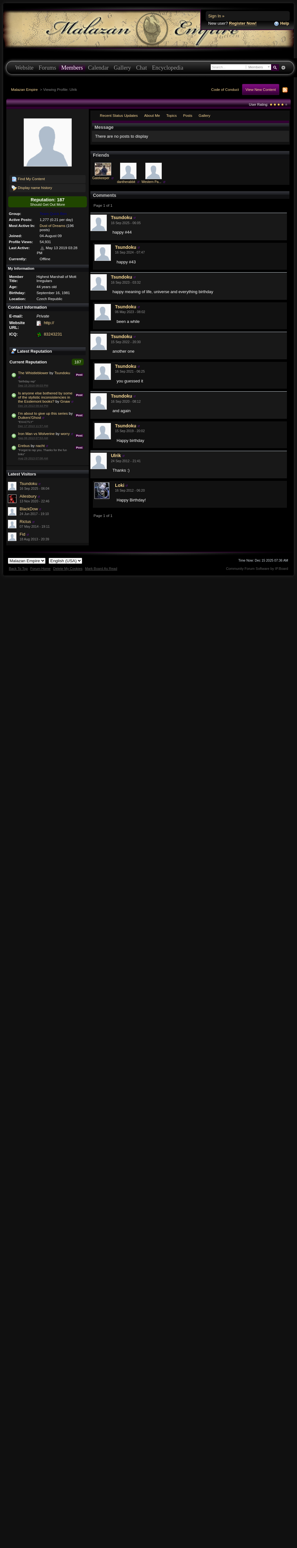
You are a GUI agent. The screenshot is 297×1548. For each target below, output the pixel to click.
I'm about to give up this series (43, 413)
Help (281, 23)
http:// (49, 322)
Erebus (24, 446)
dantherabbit (126, 182)
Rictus (25, 521)
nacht (40, 446)
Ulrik (116, 455)
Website (24, 68)
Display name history (32, 188)
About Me (152, 115)
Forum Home (40, 568)
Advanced (283, 68)
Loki (119, 485)
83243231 (53, 334)
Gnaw (65, 401)
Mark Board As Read (101, 568)
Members (72, 68)
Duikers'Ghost (29, 417)
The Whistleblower (33, 373)
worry (65, 433)
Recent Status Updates (119, 115)
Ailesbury (28, 496)
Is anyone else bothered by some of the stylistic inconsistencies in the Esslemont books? (45, 397)
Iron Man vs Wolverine (36, 433)
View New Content (260, 89)
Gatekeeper (100, 178)
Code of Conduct (225, 89)
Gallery (122, 68)
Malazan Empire (24, 89)
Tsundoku (62, 373)
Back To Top (18, 568)
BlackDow (29, 509)
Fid (22, 534)
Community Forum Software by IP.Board (257, 568)
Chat (141, 68)
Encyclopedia (167, 68)
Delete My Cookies (67, 568)
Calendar (98, 68)
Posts (187, 115)
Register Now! (243, 23)
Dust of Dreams (52, 225)
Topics (171, 115)
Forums (47, 68)
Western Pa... (151, 182)
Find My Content (28, 179)
